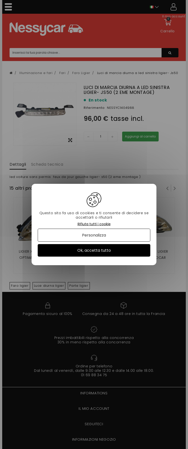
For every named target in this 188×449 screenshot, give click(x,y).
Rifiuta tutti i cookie (94, 224)
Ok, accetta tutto (94, 250)
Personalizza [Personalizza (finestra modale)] (94, 235)
